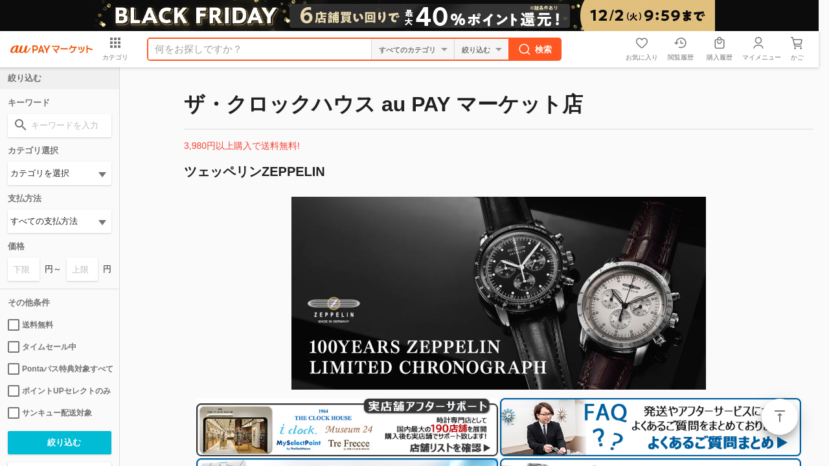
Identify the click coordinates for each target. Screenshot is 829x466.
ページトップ (780, 417)
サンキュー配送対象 (50, 413)
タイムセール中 (42, 347)
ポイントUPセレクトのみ (59, 391)
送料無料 (30, 325)
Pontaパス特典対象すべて (59, 369)
